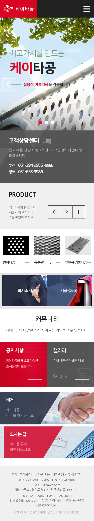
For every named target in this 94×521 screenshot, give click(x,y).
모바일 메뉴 (86, 9)
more (78, 211)
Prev (9, 84)
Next (85, 84)
